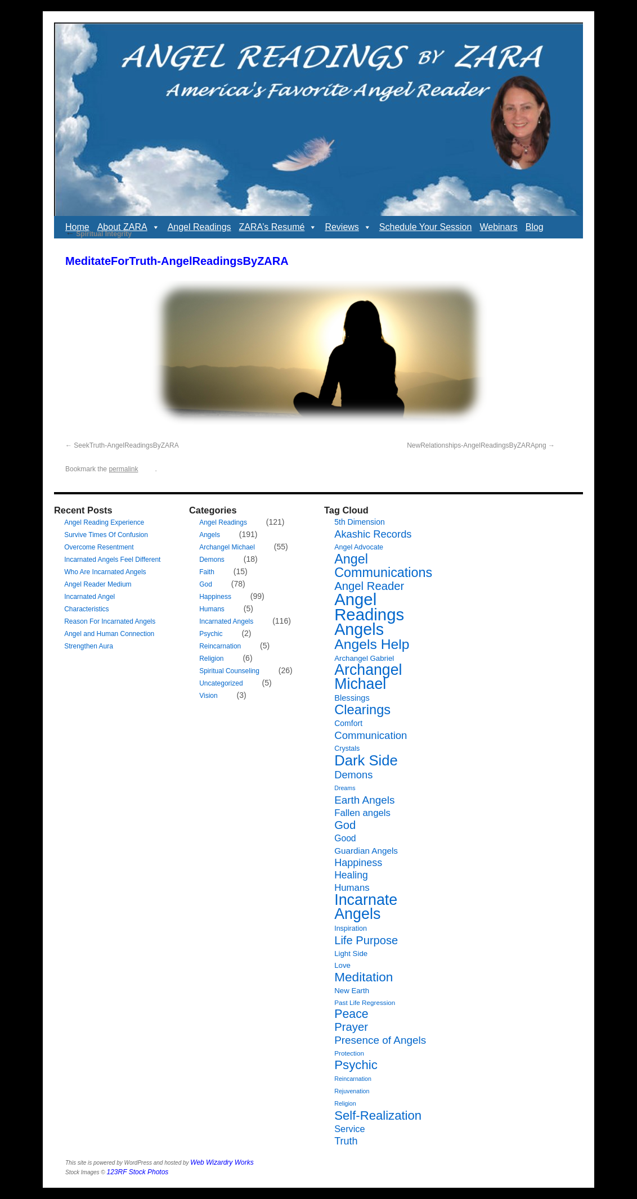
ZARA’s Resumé (278, 227)
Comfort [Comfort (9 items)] (348, 723)
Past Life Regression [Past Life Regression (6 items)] (364, 1002)
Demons (212, 560)
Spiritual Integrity (98, 234)
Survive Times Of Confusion (106, 535)
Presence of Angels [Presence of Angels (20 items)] (380, 1040)
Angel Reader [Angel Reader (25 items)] (369, 586)
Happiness (215, 597)
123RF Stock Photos (138, 1172)
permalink (123, 469)
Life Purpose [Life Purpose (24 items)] (366, 940)
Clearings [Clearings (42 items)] (362, 709)
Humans (212, 609)
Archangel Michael (227, 547)
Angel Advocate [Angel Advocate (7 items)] (358, 547)
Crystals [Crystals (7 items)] (347, 748)
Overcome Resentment (98, 547)
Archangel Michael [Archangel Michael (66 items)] (368, 676)
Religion (211, 658)
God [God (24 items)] (345, 825)
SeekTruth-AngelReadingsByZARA (126, 445)
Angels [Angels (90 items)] (359, 629)
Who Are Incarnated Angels (105, 572)
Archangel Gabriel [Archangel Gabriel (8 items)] (364, 658)
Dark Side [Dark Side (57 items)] (366, 760)
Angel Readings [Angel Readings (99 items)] (369, 607)
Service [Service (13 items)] (349, 1129)
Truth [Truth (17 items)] (345, 1141)
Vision (208, 696)
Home (77, 227)
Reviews (348, 227)
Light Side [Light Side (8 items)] (350, 953)
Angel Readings (199, 227)
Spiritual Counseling (229, 671)
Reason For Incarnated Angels (109, 621)
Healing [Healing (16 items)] (351, 875)
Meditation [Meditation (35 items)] (363, 977)
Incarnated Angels (226, 621)
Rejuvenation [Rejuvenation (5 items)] (351, 1091)
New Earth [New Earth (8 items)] (351, 990)
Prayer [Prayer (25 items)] (351, 1027)
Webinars (498, 227)
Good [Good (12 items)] (345, 838)
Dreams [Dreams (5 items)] (344, 788)
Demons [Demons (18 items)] (353, 775)
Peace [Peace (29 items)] (351, 1014)
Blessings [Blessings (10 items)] (352, 697)
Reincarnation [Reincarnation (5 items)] (352, 1078)
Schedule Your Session (425, 227)
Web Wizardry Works (221, 1162)
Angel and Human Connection (109, 634)
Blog (535, 227)
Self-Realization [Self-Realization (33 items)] (377, 1115)
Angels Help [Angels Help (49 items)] (371, 644)
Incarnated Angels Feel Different (112, 560)
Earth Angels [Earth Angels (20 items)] (364, 800)
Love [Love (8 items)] (342, 965)
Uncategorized (221, 683)
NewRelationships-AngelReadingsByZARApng (476, 445)
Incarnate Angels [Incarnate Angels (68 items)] (365, 906)
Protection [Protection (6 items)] (349, 1053)
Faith (206, 572)
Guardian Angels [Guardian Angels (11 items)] (366, 850)
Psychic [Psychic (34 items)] (356, 1065)
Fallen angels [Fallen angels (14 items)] (362, 813)
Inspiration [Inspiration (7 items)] (350, 928)
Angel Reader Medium (97, 584)
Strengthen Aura (88, 646)
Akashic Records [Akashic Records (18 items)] (372, 534)
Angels (209, 535)
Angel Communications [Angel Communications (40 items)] (383, 566)
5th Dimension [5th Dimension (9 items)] (359, 521)
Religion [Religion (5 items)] (345, 1103)
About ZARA (128, 227)
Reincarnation (220, 646)
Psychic (210, 634)
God (205, 584)
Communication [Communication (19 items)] (370, 735)
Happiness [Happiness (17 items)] (358, 862)
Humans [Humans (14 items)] (351, 887)
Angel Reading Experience (104, 522)
